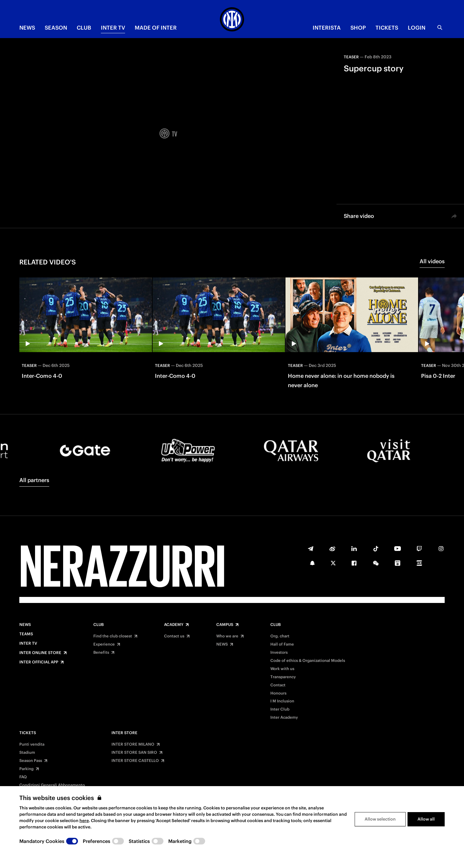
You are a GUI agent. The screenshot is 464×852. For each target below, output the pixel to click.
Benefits (101, 652)
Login (416, 27)
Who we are (227, 636)
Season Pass (30, 760)
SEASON (56, 27)
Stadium (27, 752)
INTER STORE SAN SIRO (134, 752)
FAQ (23, 777)
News (25, 624)
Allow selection (380, 819)
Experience (104, 644)
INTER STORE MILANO (132, 744)
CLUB (84, 27)
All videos (432, 261)
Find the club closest (112, 636)
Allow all (426, 819)
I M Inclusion (282, 701)
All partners (34, 480)
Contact (277, 685)
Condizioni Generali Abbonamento (52, 785)
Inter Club (279, 709)
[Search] (440, 27)
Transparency (283, 677)
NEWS (27, 27)
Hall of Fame (282, 644)
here (84, 820)
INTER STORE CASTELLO (135, 760)
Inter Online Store (40, 652)
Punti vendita (31, 744)
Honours (278, 693)
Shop (358, 27)
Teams (26, 634)
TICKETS (386, 27)
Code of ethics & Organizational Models (307, 660)
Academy (173, 624)
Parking (26, 768)
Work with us (282, 668)
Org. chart (279, 636)
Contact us (174, 636)
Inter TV (113, 27)
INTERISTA (327, 27)
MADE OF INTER (156, 27)
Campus (224, 624)
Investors (279, 652)
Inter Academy (284, 717)
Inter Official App (38, 662)
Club (98, 624)
